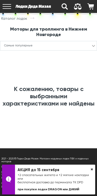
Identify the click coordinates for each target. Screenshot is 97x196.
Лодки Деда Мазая (33, 6)
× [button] (92, 169)
